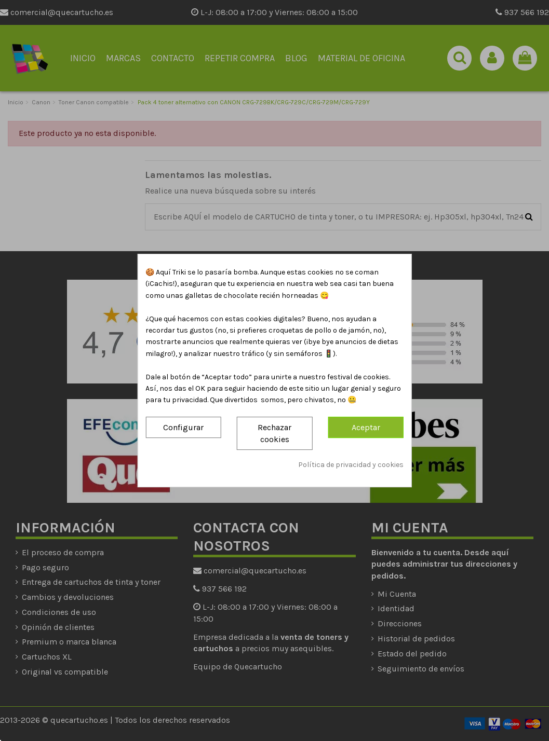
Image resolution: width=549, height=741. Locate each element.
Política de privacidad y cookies (351, 465)
